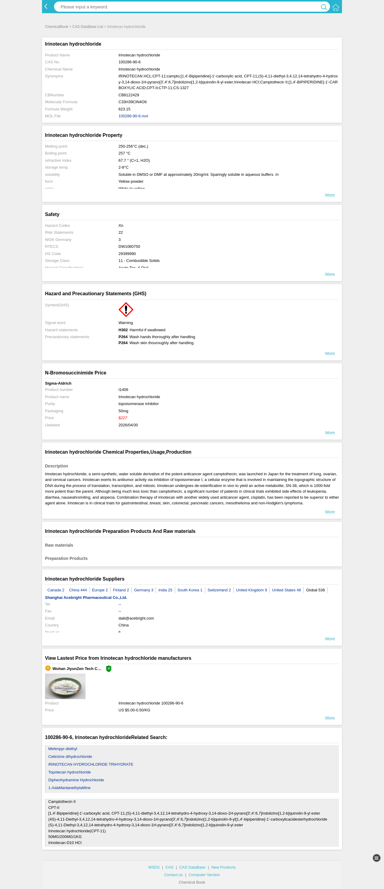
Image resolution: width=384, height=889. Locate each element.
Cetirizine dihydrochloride (70, 756)
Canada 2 (55, 590)
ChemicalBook (56, 27)
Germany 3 (143, 590)
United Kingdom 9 (251, 590)
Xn (120, 225)
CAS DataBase (192, 867)
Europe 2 (100, 590)
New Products (223, 867)
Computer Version (204, 874)
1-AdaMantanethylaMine (69, 787)
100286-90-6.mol (133, 116)
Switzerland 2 (219, 590)
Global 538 (315, 590)
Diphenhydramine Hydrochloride (76, 780)
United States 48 (286, 590)
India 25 (165, 590)
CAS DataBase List (87, 27)
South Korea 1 (190, 590)
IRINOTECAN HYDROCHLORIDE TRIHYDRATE (90, 764)
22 (120, 232)
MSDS (154, 867)
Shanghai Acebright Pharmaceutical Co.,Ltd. (86, 597)
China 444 (78, 590)
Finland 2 (121, 590)
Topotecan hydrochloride (69, 772)
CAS (170, 867)
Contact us (173, 874)
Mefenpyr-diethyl (62, 748)
